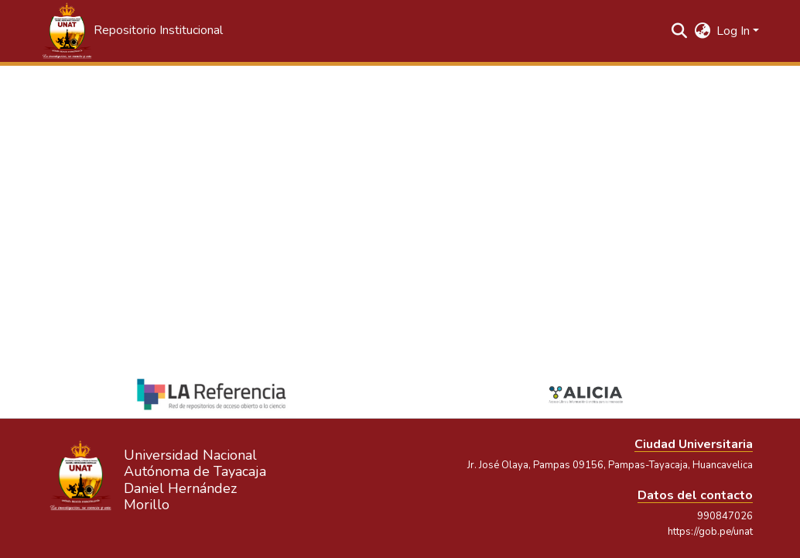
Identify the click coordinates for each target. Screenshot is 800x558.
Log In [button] (734, 30)
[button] (131, 31)
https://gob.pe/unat (710, 532)
